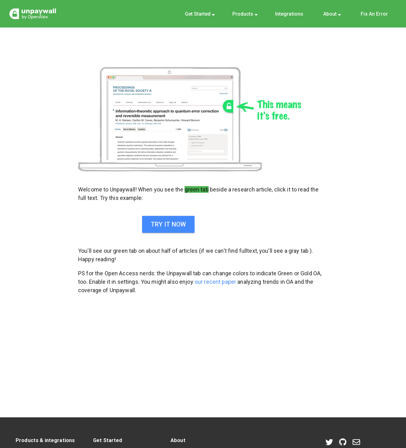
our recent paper (215, 281)
